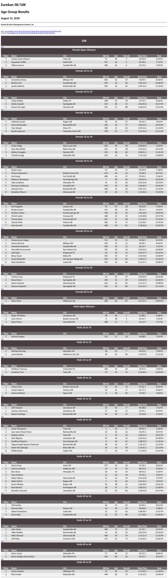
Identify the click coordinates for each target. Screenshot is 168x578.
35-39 (33, 31)
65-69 (59, 31)
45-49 (42, 31)
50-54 (46, 31)
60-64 (55, 31)
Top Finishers (9, 31)
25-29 (25, 31)
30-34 (29, 31)
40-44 (38, 31)
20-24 (20, 31)
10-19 (16, 31)
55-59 (50, 31)
